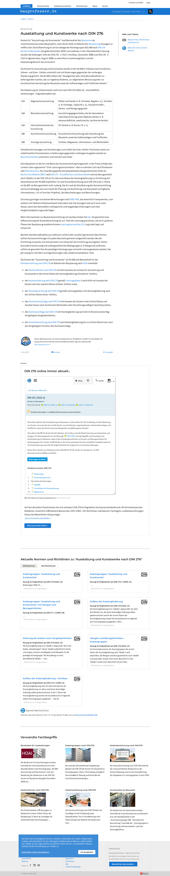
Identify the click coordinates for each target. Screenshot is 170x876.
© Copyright (108, 352)
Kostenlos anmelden (136, 2)
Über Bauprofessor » (42, 344)
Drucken (55, 352)
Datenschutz (69, 861)
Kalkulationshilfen (62, 6)
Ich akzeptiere (86, 852)
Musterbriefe (43, 6)
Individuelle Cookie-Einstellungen (35, 852)
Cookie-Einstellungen (73, 867)
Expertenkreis (26, 858)
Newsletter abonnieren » (123, 864)
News (94, 6)
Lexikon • (24, 19)
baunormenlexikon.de (86, 715)
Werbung (25, 861)
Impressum (69, 858)
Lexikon (26, 6)
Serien (105, 6)
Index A (31, 19)
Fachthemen (82, 6)
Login (148, 2)
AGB (66, 864)
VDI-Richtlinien (48, 566)
